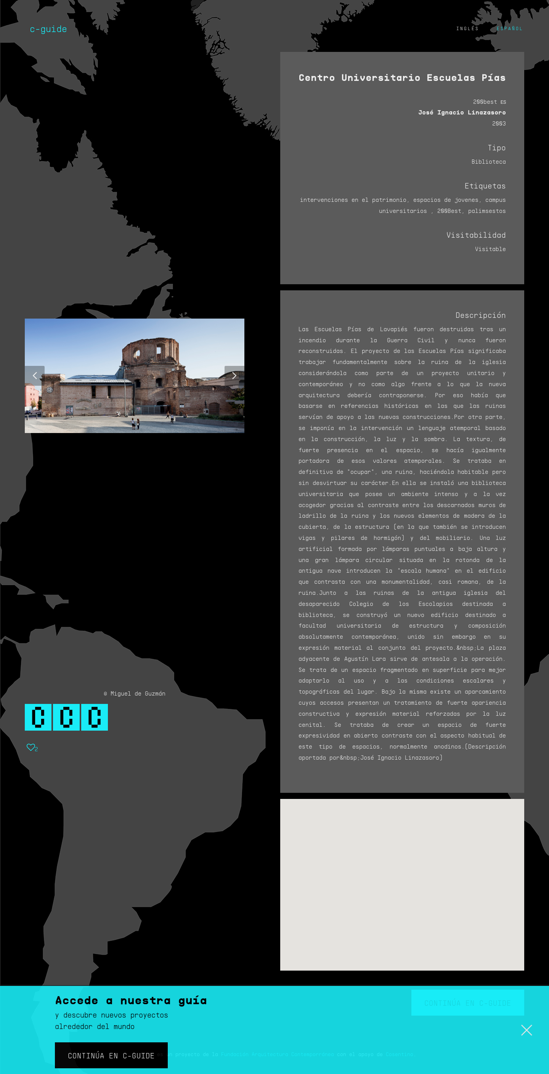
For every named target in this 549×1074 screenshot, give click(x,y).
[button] (35, 376)
